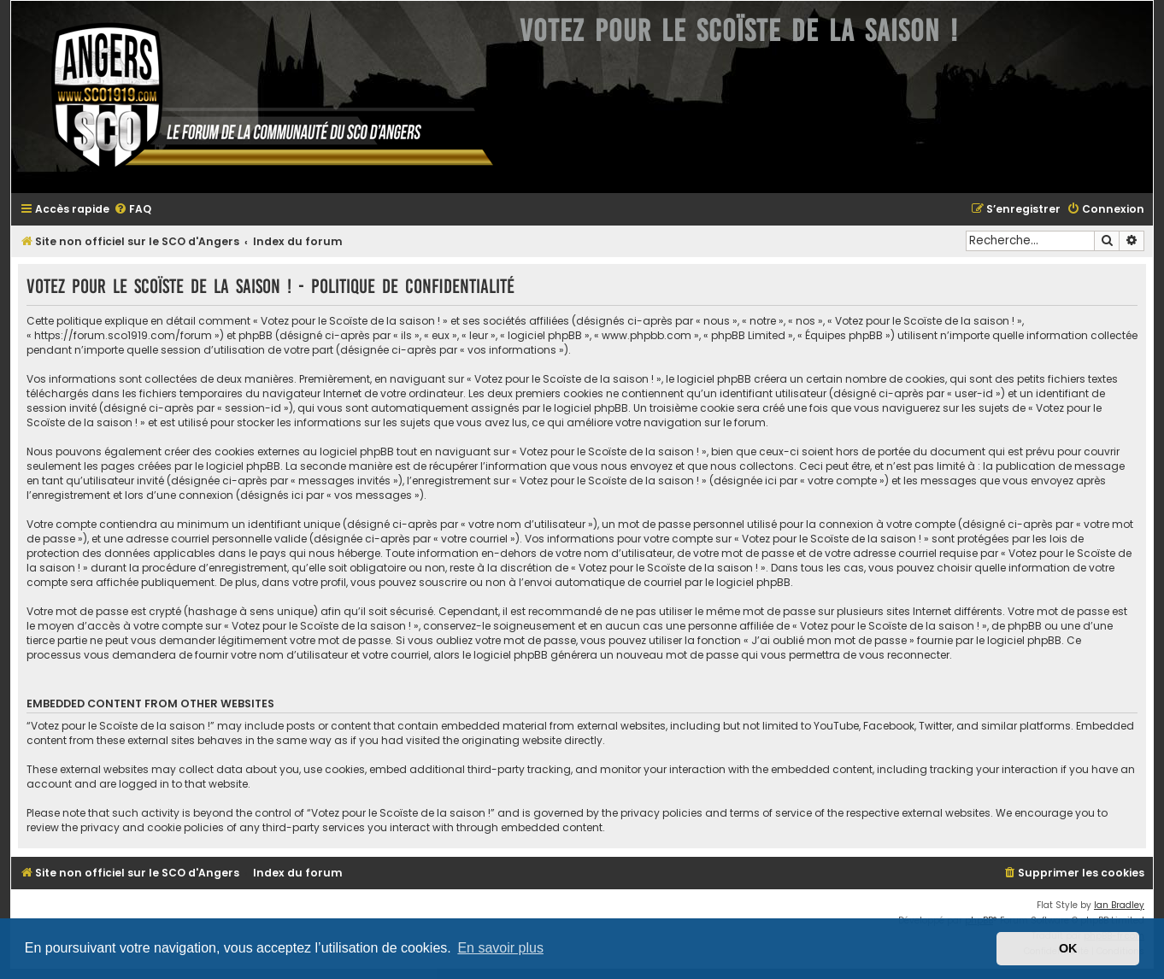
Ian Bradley (1119, 905)
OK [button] (1068, 948)
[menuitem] (132, 209)
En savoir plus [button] (500, 948)
